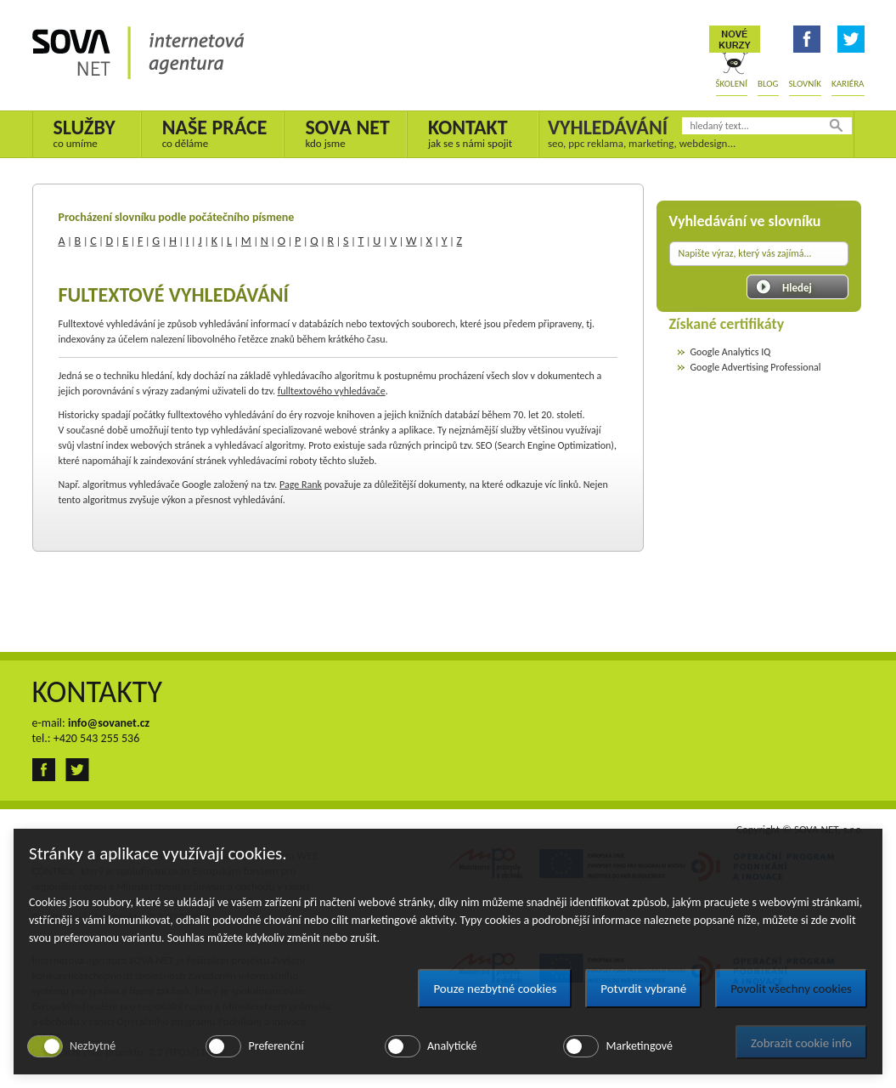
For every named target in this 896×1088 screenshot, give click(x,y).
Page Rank (300, 484)
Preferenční (275, 1046)
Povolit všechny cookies (791, 988)
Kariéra (848, 83)
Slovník (805, 83)
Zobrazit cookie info (801, 1043)
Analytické (451, 1046)
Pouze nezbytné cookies (494, 988)
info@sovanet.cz (108, 723)
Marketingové (639, 1046)
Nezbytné (93, 1046)
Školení (731, 83)
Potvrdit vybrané (643, 988)
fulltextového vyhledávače (332, 391)
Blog (768, 83)
